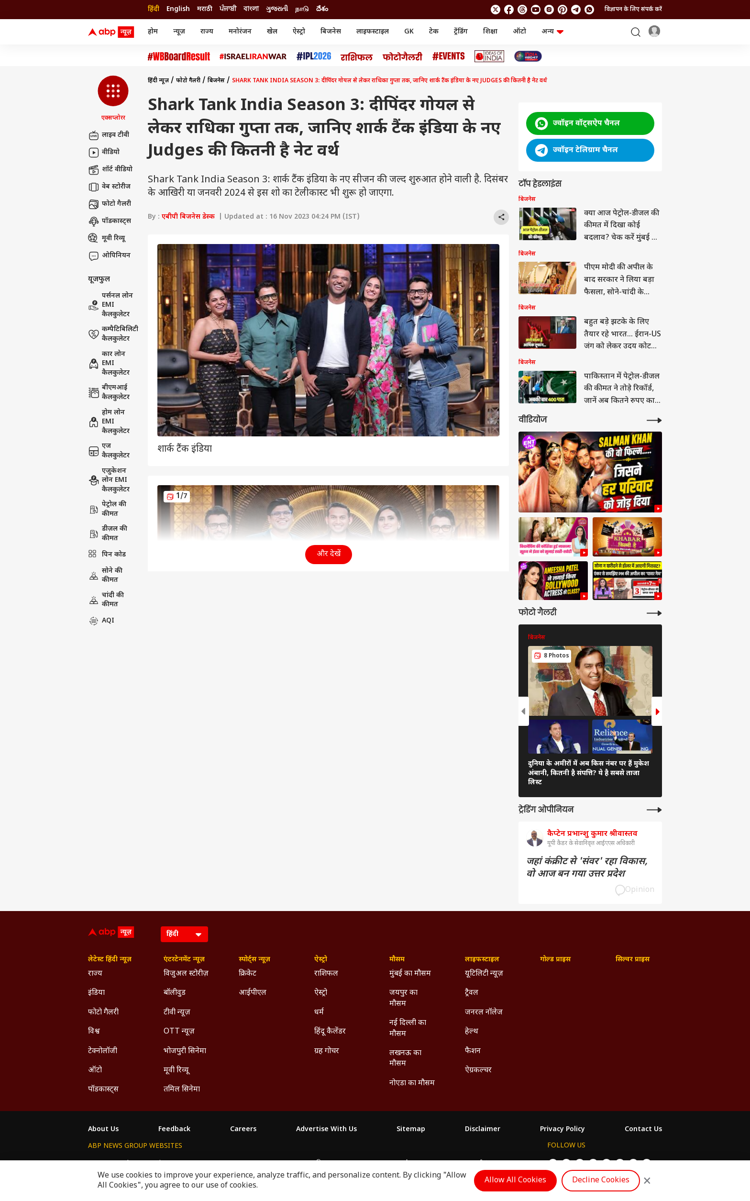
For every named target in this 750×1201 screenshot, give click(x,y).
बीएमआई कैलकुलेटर (109, 392)
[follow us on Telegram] (576, 9)
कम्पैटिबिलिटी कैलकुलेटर (113, 334)
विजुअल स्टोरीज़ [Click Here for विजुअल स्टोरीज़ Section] (186, 974)
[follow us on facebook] (509, 9)
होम (153, 31)
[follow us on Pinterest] (562, 9)
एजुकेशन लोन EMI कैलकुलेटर (109, 480)
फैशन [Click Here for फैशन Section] (473, 1051)
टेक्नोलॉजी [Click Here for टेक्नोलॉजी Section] (102, 1051)
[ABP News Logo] (113, 32)
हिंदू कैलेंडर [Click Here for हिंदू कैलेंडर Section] (330, 1032)
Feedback (174, 1129)
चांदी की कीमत (106, 600)
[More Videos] (654, 420)
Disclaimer (482, 1129)
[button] (113, 99)
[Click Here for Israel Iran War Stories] (253, 56)
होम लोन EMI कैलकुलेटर (109, 422)
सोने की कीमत (105, 576)
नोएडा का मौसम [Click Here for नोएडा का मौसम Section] (412, 1084)
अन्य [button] (552, 31)
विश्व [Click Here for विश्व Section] (94, 1032)
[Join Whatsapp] (589, 9)
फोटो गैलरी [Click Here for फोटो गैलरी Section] (103, 1013)
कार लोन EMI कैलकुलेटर (109, 364)
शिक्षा (490, 31)
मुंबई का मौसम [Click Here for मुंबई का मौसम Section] (410, 974)
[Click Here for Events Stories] (448, 56)
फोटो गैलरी (109, 204)
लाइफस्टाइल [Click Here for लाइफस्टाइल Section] (482, 959)
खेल (272, 31)
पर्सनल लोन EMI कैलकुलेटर (110, 305)
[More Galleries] (654, 613)
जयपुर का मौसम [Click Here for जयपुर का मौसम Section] (403, 998)
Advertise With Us (326, 1129)
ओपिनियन (109, 256)
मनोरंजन (240, 31)
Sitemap (411, 1129)
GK (409, 31)
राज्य (206, 31)
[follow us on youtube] (535, 9)
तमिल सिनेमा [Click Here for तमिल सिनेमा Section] (182, 1090)
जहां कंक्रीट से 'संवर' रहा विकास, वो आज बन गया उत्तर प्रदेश (587, 868)
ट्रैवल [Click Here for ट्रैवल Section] (471, 993)
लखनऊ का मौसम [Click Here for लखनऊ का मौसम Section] (405, 1058)
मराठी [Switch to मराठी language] (204, 9)
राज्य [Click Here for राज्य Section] (95, 974)
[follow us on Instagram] (549, 9)
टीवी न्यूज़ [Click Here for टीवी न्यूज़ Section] (177, 1013)
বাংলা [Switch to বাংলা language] (251, 9)
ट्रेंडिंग (461, 31)
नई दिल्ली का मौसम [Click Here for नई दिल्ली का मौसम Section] (407, 1028)
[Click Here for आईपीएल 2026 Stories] (314, 56)
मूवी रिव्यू (106, 239)
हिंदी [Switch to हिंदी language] (153, 9)
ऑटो (519, 31)
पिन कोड (107, 555)
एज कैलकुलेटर (109, 451)
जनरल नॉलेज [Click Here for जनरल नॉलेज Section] (484, 1013)
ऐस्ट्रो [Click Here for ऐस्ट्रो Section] (320, 959)
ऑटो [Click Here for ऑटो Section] (95, 1071)
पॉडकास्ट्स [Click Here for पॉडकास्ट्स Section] (103, 1090)
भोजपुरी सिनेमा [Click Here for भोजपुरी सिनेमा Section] (185, 1051)
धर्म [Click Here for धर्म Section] (319, 1013)
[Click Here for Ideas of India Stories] (489, 56)
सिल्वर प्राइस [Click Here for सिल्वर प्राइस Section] (633, 959)
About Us (103, 1129)
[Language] (184, 934)
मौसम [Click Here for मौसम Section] (397, 959)
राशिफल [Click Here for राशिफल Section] (326, 974)
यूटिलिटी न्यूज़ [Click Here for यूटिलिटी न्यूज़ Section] (484, 974)
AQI (101, 621)
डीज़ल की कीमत (107, 533)
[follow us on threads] (522, 9)
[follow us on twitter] (495, 9)
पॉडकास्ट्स (109, 221)
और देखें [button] (329, 554)
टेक (434, 31)
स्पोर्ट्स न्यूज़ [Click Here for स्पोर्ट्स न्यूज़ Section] (254, 959)
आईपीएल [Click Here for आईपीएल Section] (252, 993)
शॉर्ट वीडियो (110, 170)
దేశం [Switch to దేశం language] (322, 9)
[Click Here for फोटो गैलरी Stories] (403, 56)
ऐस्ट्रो (299, 31)
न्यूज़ (179, 31)
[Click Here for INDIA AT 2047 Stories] (528, 56)
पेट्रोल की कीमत (107, 509)
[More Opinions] (654, 809)
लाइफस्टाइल (372, 31)
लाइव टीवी (108, 135)
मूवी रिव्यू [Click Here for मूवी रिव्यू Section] (176, 1071)
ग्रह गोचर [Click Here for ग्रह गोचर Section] (326, 1051)
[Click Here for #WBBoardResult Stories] (179, 56)
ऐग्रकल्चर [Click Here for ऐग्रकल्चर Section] (478, 1071)
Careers (243, 1129)
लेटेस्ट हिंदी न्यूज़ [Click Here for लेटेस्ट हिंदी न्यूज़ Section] (110, 959)
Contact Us (643, 1129)
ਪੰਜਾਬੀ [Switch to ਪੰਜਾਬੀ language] (228, 9)
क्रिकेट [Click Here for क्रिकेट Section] (247, 974)
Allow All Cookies (515, 1181)
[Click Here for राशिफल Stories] (357, 56)
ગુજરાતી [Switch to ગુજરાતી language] (277, 9)
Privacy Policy (562, 1129)
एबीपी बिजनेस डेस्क (188, 217)
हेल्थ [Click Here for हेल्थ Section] (471, 1032)
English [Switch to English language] (178, 9)
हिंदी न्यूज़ (158, 81)
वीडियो (104, 152)
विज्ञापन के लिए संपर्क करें (633, 9)
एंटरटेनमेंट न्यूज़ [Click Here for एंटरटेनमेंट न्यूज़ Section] (184, 959)
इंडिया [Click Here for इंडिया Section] (96, 993)
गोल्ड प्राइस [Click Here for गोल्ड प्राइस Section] (555, 959)
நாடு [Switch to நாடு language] (302, 9)
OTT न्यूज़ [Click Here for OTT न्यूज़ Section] (179, 1032)
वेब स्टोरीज (109, 187)
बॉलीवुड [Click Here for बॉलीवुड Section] (175, 993)
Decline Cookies (600, 1181)
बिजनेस (330, 31)
